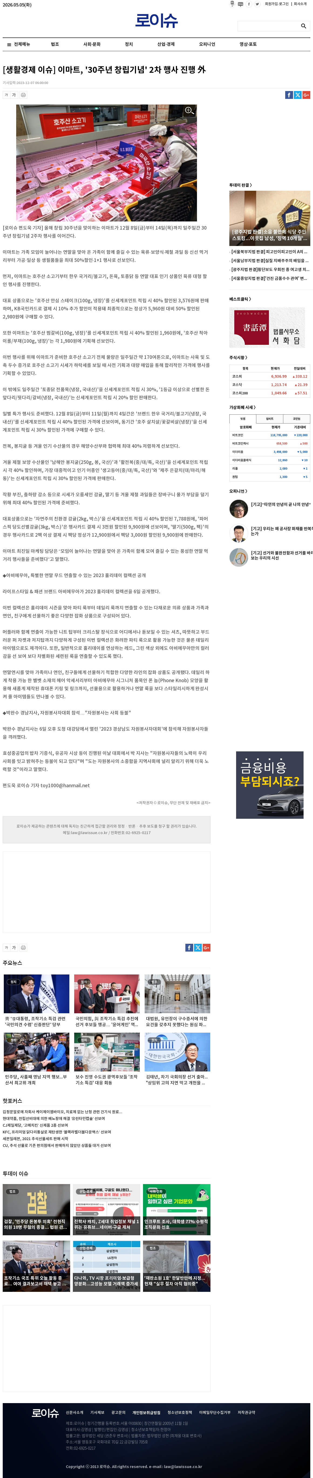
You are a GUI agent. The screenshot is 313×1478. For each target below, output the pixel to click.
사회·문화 (92, 44)
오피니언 (207, 44)
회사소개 (299, 4)
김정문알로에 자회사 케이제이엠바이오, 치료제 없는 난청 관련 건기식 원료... (62, 1112)
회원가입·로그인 (277, 4)
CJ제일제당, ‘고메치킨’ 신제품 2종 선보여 (35, 1125)
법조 (55, 44)
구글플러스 (306, 95)
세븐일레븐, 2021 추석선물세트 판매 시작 (35, 1139)
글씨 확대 (14, 95)
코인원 (296, 419)
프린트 (23, 95)
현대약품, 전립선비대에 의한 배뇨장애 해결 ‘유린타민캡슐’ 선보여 (54, 1118)
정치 (129, 44)
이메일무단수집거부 (215, 1412)
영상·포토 (248, 44)
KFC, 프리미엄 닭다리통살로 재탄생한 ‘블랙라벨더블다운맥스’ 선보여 (57, 1132)
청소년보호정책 (180, 1412)
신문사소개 (74, 1412)
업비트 (269, 419)
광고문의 (118, 1412)
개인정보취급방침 (146, 1413)
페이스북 (289, 95)
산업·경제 (166, 44)
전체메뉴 (22, 44)
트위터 (298, 95)
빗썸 (242, 419)
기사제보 (97, 1412)
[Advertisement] (56, 891)
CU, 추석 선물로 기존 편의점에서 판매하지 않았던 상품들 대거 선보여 (57, 1145)
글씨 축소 (7, 95)
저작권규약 (246, 1412)
